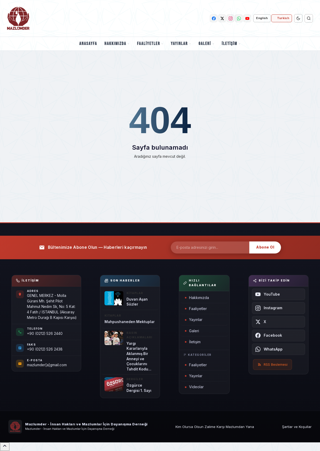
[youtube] (247, 18)
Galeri (206, 43)
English (262, 18)
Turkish (283, 18)
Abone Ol (265, 247)
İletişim (231, 43)
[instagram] (230, 18)
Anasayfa (88, 43)
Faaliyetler (150, 43)
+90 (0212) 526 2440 (45, 333)
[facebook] (214, 18)
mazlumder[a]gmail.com (47, 365)
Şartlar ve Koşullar (297, 427)
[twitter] (222, 18)
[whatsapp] (239, 18)
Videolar (194, 387)
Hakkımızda (117, 43)
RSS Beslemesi (272, 364)
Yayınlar (181, 43)
